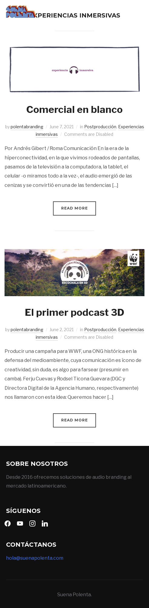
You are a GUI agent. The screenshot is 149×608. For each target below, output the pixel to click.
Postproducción (100, 126)
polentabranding (27, 126)
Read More (74, 208)
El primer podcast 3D (74, 312)
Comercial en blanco (74, 109)
